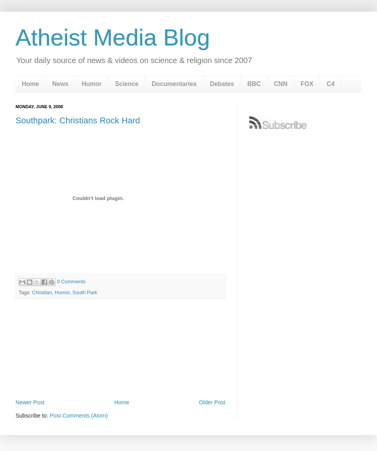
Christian (42, 292)
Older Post (212, 402)
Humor (92, 84)
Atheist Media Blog (113, 38)
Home (30, 84)
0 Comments (71, 281)
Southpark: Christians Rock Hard (78, 120)
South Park (84, 292)
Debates (222, 84)
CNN (281, 84)
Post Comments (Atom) (79, 415)
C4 (330, 84)
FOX (306, 84)
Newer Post (30, 402)
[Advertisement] (120, 375)
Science (126, 84)
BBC (254, 84)
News (60, 84)
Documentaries (174, 84)
